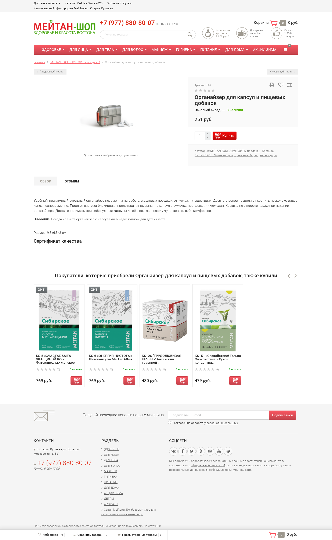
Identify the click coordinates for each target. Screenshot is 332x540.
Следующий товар (282, 71)
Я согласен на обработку (203, 422)
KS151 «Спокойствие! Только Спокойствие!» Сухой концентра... (218, 359)
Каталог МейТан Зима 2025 (83, 3)
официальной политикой (208, 465)
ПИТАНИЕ (208, 50)
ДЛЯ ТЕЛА (105, 50)
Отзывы (73, 180)
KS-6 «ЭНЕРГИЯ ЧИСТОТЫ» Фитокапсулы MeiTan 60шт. (111, 357)
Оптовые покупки (119, 3)
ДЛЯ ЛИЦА (78, 50)
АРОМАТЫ (111, 504)
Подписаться (282, 415)
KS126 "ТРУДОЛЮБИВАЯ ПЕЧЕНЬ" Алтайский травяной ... (161, 359)
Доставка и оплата (47, 3)
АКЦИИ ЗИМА (264, 50)
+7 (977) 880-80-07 (127, 22)
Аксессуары (268, 155)
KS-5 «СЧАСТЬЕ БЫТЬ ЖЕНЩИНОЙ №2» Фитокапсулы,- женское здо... (55, 361)
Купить (228, 135)
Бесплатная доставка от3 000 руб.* (223, 33)
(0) (48, 369)
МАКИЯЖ (159, 50)
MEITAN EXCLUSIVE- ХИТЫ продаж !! (235, 150)
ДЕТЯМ (109, 498)
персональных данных (222, 422)
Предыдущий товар (50, 71)
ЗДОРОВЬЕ (51, 50)
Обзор (45, 181)
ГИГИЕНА (184, 50)
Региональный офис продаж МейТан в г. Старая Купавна (73, 8)
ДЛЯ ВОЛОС (132, 50)
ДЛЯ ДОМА (235, 50)
